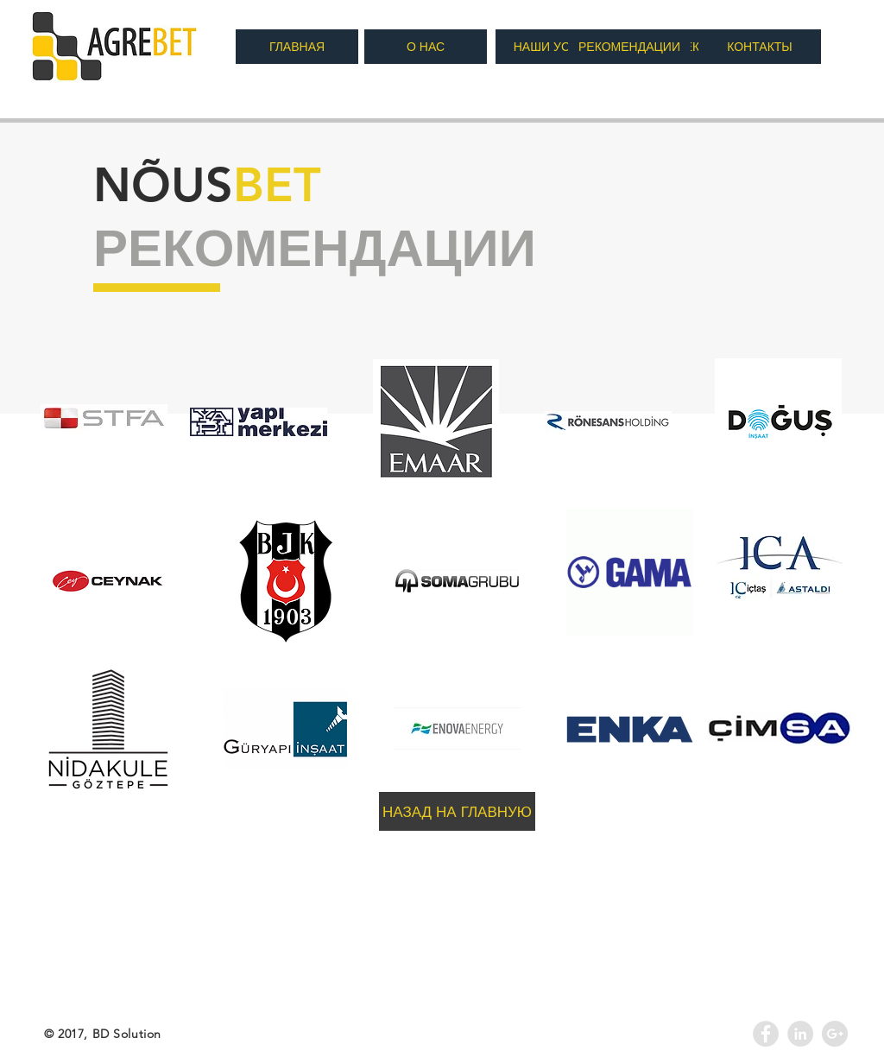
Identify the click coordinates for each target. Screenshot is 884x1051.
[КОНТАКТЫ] (759, 46)
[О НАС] (425, 46)
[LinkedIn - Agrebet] (800, 1034)
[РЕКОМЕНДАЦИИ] (629, 46)
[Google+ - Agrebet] (835, 1034)
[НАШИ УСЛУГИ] (557, 46)
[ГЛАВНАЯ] (297, 46)
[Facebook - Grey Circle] (766, 1034)
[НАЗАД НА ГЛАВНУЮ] (457, 811)
